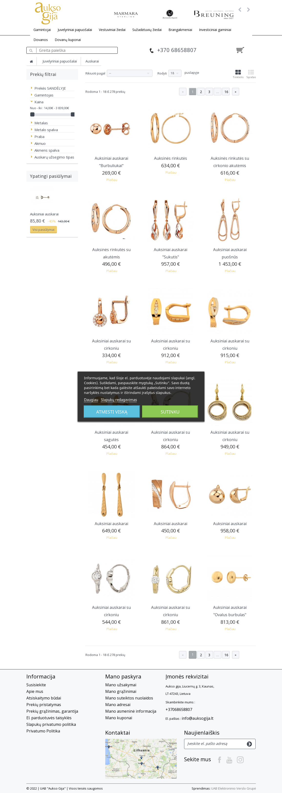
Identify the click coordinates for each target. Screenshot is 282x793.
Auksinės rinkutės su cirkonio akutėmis (230, 162)
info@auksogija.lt (197, 718)
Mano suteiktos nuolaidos (129, 698)
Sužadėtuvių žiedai (147, 29)
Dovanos (40, 39)
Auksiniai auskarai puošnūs (230, 253)
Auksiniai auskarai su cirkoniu (111, 344)
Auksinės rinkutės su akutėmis (111, 253)
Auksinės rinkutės (170, 158)
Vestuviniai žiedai (112, 29)
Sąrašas (251, 74)
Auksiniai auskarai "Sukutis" (170, 253)
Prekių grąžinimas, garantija (52, 711)
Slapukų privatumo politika (51, 724)
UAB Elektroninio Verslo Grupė (233, 788)
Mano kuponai (118, 717)
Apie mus (34, 691)
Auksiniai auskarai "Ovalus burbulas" (230, 611)
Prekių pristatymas (43, 704)
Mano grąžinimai (120, 691)
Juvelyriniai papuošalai (75, 29)
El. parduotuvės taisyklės (49, 717)
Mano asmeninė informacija (130, 711)
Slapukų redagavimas (119, 399)
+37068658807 (179, 709)
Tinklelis (238, 74)
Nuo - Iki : (36, 108)
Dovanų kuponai (68, 39)
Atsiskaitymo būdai (43, 698)
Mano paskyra (123, 676)
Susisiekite (36, 684)
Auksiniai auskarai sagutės (111, 436)
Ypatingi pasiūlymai (51, 176)
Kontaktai (117, 732)
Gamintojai (42, 29)
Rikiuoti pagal (95, 73)
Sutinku (170, 411)
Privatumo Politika (43, 731)
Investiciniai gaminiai (215, 29)
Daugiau (91, 399)
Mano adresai (117, 704)
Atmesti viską (111, 411)
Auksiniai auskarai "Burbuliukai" (111, 162)
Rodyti (162, 73)
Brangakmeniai (180, 29)
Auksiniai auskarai (44, 213)
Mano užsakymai (120, 684)
